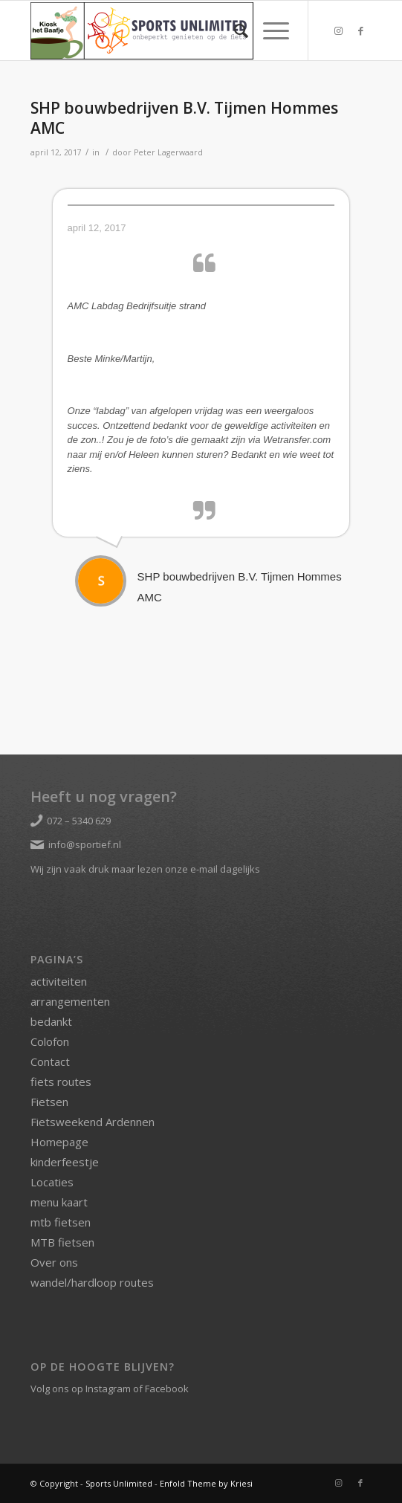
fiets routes (60, 1081)
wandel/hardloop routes (92, 1282)
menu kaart (59, 1202)
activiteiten (58, 981)
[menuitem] (233, 30)
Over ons (54, 1262)
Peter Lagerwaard (168, 152)
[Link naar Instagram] (338, 30)
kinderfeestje (64, 1161)
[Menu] (268, 30)
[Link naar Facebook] (360, 30)
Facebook (167, 1388)
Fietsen (49, 1101)
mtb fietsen (60, 1222)
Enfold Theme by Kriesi (206, 1483)
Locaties (52, 1181)
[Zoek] (233, 30)
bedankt (51, 1021)
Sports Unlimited (118, 1483)
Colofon (49, 1041)
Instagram (108, 1388)
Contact (50, 1061)
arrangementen (70, 1001)
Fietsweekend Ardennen (92, 1121)
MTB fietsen (62, 1242)
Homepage (59, 1141)
